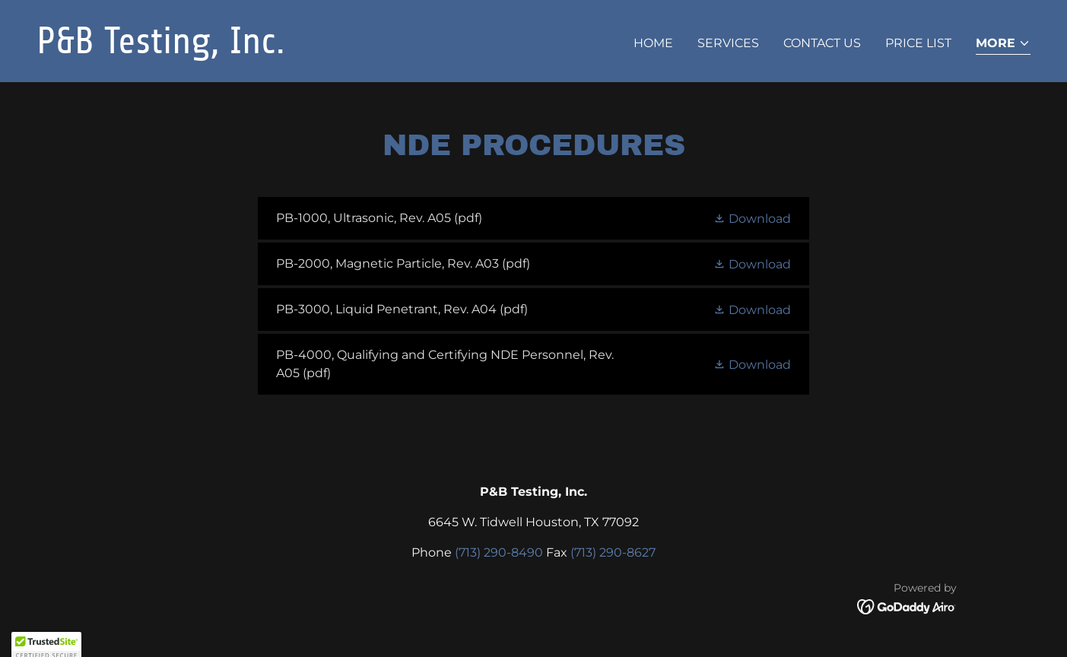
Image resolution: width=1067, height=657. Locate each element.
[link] (279, 49)
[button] (1003, 44)
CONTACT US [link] (822, 43)
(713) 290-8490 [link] (499, 552)
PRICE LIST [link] (918, 43)
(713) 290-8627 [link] (613, 552)
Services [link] (728, 43)
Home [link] (653, 43)
